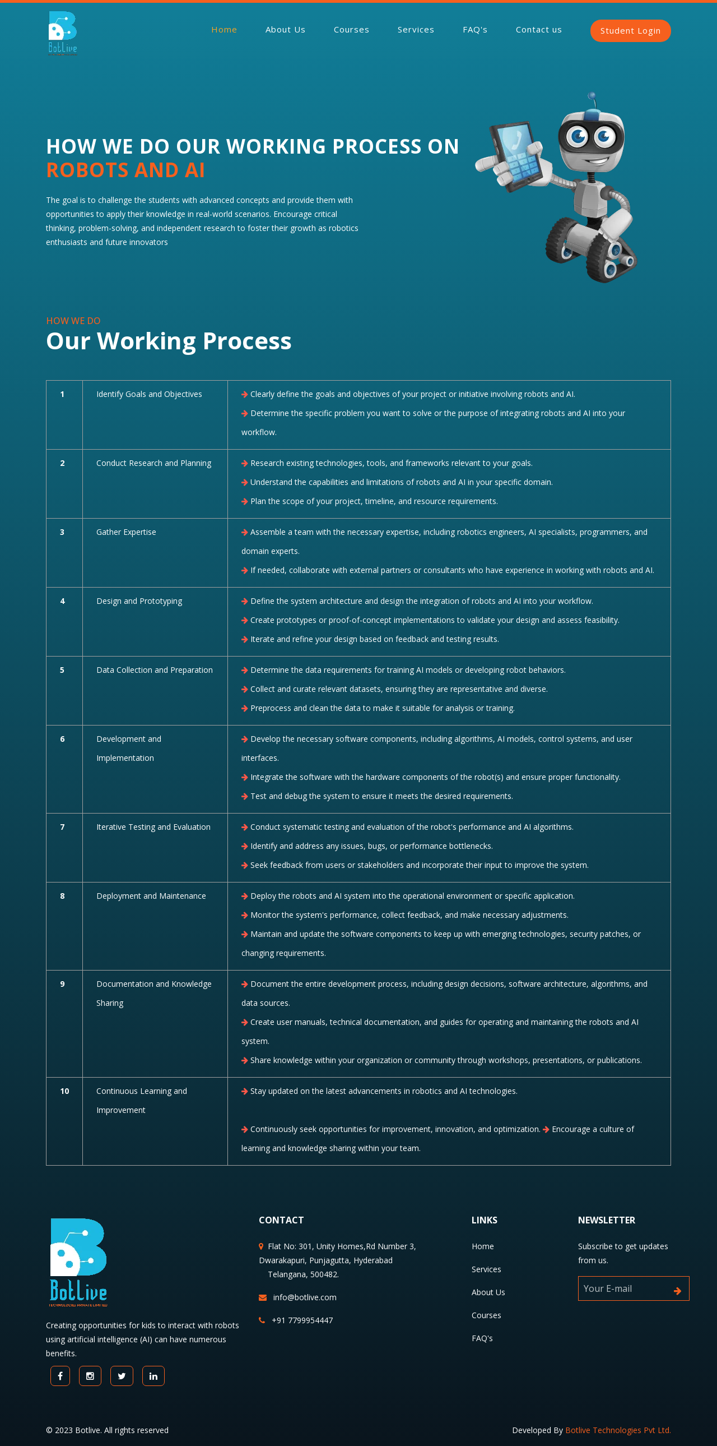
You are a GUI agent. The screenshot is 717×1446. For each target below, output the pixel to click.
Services (416, 29)
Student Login (630, 30)
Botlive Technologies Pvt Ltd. (618, 1430)
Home (224, 29)
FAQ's (475, 29)
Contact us (539, 29)
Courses (352, 29)
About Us (286, 29)
